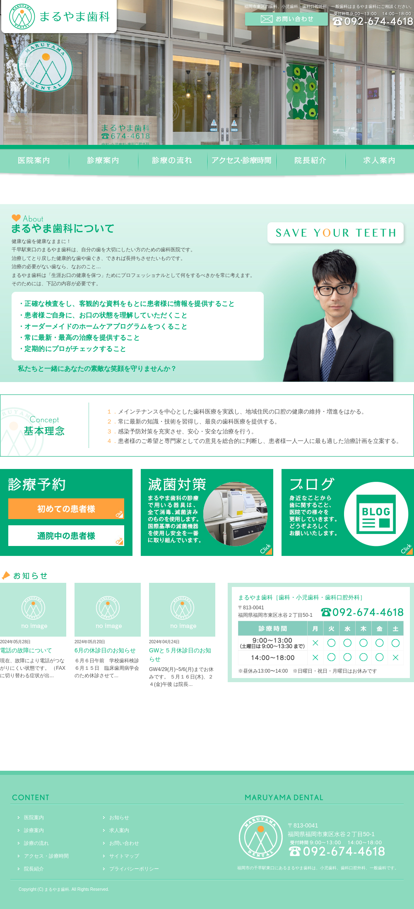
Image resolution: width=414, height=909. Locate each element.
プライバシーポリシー (134, 869)
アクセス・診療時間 (46, 856)
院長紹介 (34, 869)
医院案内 (34, 817)
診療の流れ (36, 843)
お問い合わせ (124, 843)
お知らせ (119, 817)
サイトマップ (124, 856)
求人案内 (119, 830)
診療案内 (34, 830)
